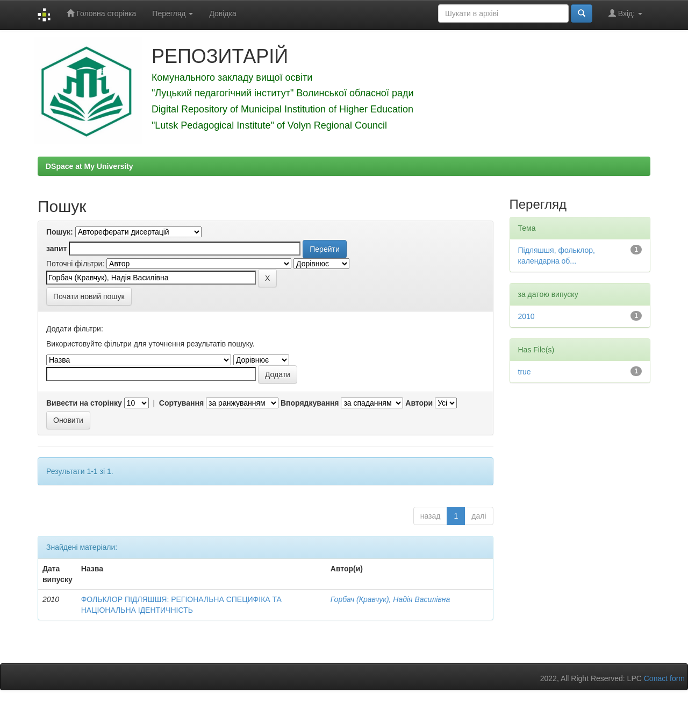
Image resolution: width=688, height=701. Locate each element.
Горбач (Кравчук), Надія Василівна (390, 599)
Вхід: (625, 13)
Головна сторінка (101, 13)
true (524, 371)
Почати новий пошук (89, 296)
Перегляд (172, 13)
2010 (526, 316)
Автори (419, 403)
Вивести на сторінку (84, 403)
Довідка (222, 13)
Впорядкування (310, 403)
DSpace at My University (89, 166)
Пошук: (59, 232)
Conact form (664, 678)
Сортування (181, 403)
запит (56, 248)
